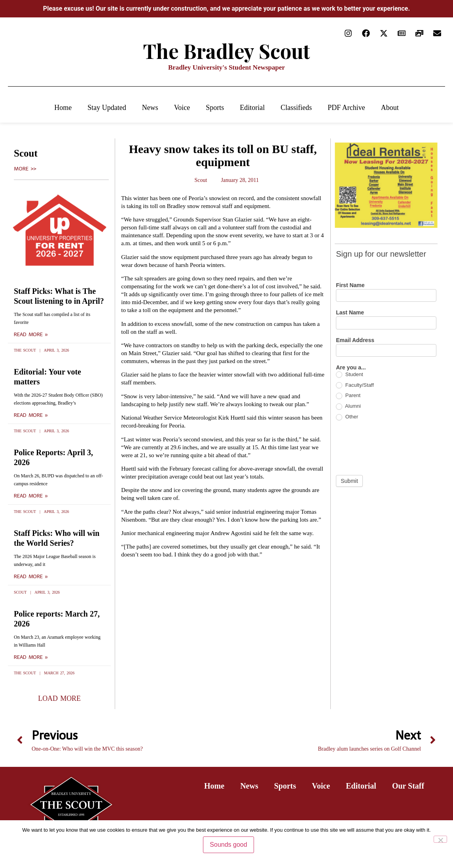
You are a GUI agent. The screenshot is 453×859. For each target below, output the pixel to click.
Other (347, 417)
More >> (25, 169)
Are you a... (351, 368)
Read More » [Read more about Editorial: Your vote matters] (31, 415)
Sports (215, 108)
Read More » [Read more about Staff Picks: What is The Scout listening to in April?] (31, 335)
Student (349, 374)
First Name (350, 285)
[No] (440, 839)
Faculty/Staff (355, 385)
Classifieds (296, 108)
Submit (349, 481)
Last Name (350, 313)
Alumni (348, 406)
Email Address (355, 340)
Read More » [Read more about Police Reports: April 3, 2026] (31, 496)
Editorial (252, 108)
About (390, 108)
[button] (59, 698)
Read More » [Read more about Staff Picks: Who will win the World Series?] (31, 577)
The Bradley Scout (226, 51)
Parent (348, 395)
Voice (182, 108)
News (150, 108)
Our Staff (408, 785)
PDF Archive (346, 108)
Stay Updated (106, 108)
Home (63, 108)
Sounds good (228, 844)
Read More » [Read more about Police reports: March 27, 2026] (31, 657)
